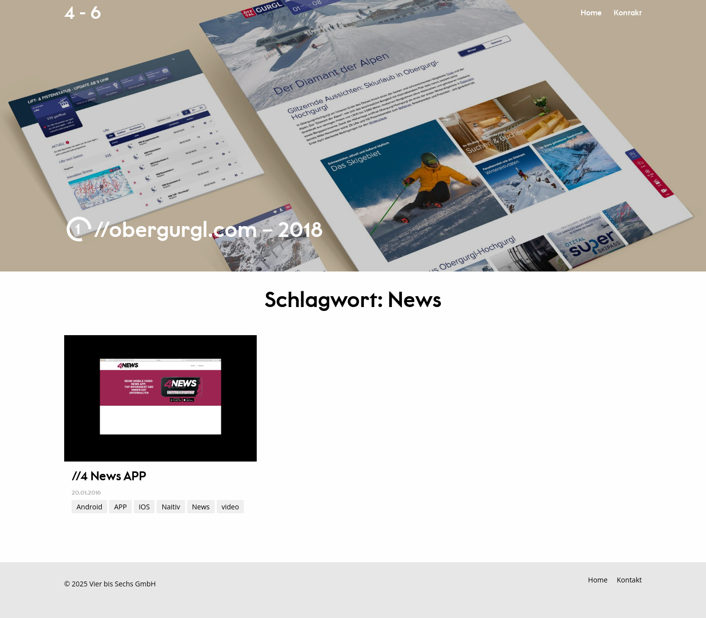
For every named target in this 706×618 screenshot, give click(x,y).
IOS (144, 506)
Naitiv (170, 506)
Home (591, 13)
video (230, 506)
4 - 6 (82, 13)
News (201, 506)
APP (120, 506)
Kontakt (628, 13)
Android (89, 506)
